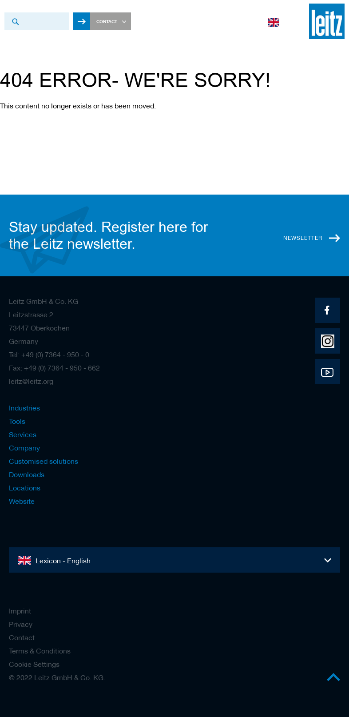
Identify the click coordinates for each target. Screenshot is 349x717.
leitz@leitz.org (31, 381)
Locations (24, 488)
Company (24, 448)
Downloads (26, 474)
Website (22, 501)
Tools (17, 421)
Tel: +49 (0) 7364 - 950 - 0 (49, 354)
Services (22, 434)
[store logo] (322, 21)
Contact (22, 637)
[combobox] (36, 21)
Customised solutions (43, 461)
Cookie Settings (34, 664)
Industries (24, 408)
